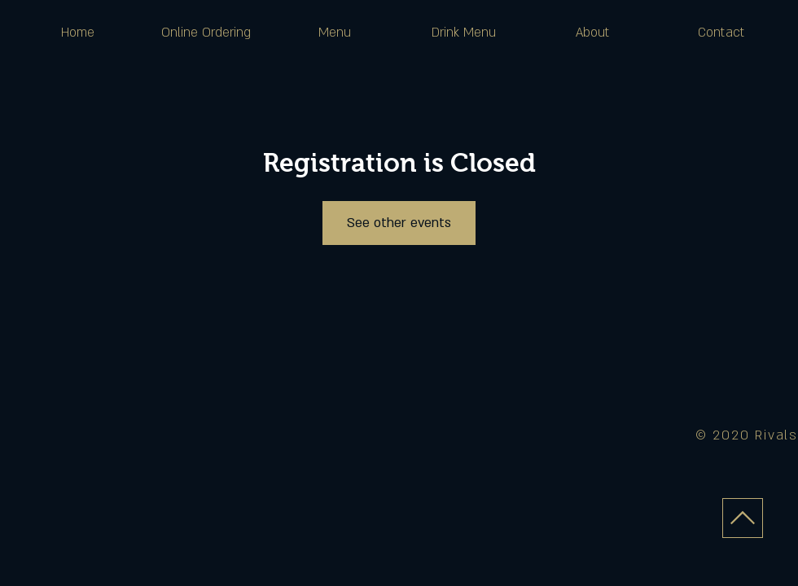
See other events (399, 223)
